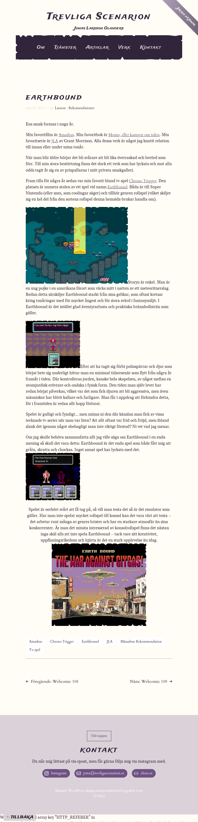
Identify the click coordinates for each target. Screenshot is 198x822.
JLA (55, 141)
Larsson (60, 108)
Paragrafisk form (131, 790)
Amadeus (66, 135)
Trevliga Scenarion (99, 16)
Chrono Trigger (142, 181)
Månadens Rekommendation (141, 641)
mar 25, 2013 (35, 108)
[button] (99, 736)
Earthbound (117, 187)
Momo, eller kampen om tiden (133, 135)
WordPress (76, 790)
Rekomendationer (81, 108)
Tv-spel (34, 650)
